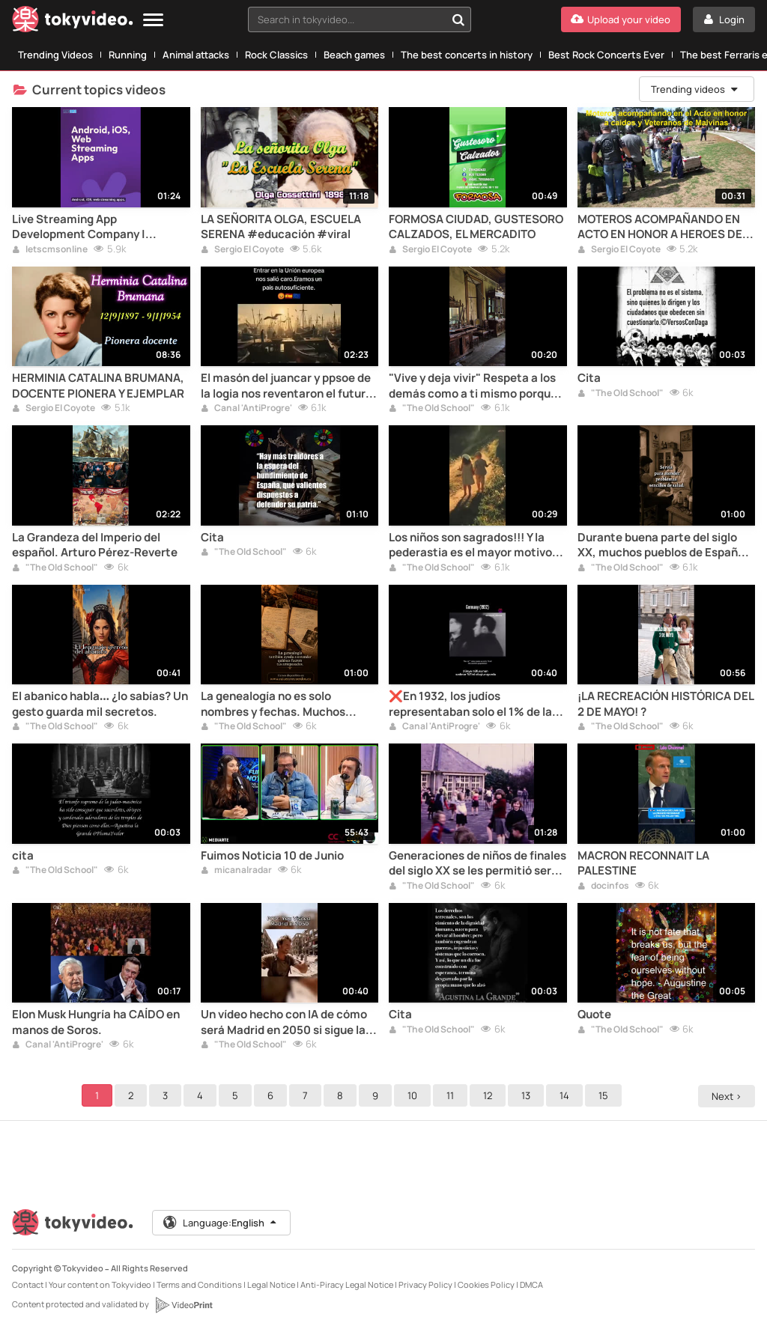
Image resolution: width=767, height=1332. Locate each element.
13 (528, 1095)
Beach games (354, 54)
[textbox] (347, 19)
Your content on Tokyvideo (100, 1284)
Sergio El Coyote (242, 250)
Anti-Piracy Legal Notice (346, 1284)
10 (414, 1095)
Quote (594, 1014)
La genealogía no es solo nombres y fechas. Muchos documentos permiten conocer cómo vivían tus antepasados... (285, 704)
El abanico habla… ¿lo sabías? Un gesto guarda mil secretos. (100, 704)
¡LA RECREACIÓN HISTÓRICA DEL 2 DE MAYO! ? (665, 704)
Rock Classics (276, 54)
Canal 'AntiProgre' (246, 409)
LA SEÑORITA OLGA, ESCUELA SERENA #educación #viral (281, 227)
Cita (589, 378)
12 (489, 1095)
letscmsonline (50, 250)
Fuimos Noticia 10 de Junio (272, 855)
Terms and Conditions (199, 1284)
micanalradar (236, 871)
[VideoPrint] (183, 1305)
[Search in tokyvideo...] (458, 19)
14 (567, 1095)
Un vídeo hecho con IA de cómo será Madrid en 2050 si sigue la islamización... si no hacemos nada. (284, 1022)
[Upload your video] (621, 19)
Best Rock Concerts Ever (606, 54)
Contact (27, 1284)
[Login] (724, 19)
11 (452, 1095)
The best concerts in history (467, 54)
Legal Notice (271, 1284)
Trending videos (695, 89)
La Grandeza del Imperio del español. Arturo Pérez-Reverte (95, 545)
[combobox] (359, 19)
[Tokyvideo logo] (72, 22)
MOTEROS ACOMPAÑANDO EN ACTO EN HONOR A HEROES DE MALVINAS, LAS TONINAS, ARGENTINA (659, 227)
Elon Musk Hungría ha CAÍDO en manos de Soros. (96, 1022)
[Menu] (153, 20)
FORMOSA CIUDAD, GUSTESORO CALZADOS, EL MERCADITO (476, 227)
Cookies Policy (486, 1284)
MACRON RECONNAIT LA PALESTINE (643, 863)
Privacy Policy (425, 1284)
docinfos (603, 886)
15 (605, 1095)
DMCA (531, 1284)
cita (23, 855)
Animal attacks (196, 54)
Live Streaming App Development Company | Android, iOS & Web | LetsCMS (92, 227)
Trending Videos (55, 54)
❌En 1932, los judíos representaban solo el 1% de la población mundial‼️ (470, 704)
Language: (221, 1222)
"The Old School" (432, 409)
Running (128, 54)
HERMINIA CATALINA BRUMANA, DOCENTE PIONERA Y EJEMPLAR (98, 386)
